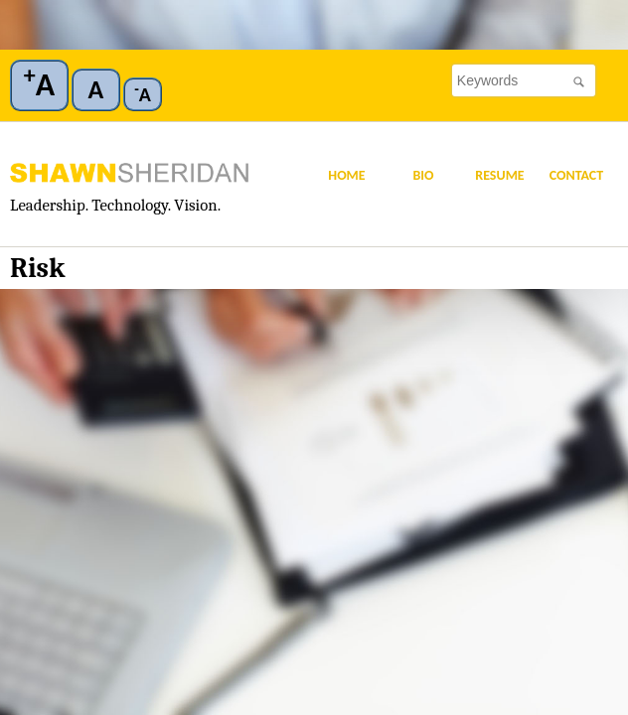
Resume (499, 175)
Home (346, 175)
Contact (577, 175)
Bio (422, 175)
